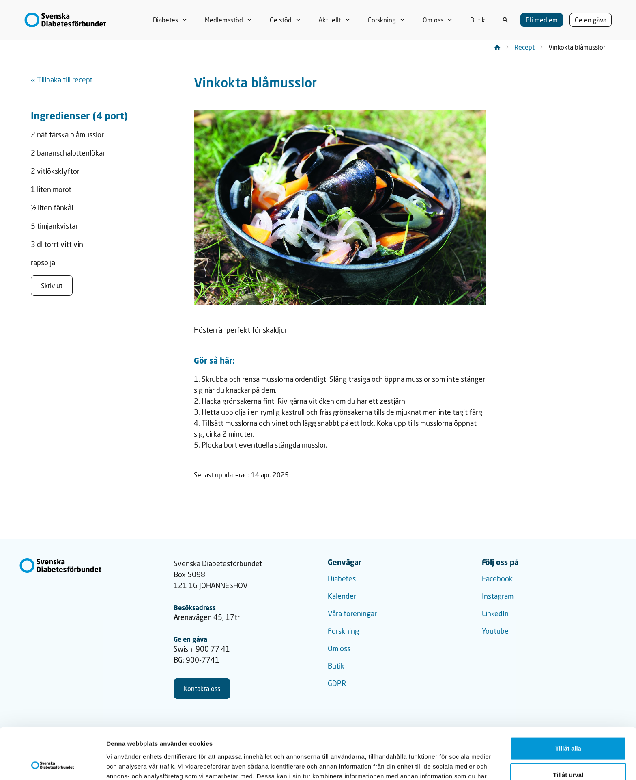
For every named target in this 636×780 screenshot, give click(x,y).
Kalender (342, 596)
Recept (524, 47)
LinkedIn (495, 613)
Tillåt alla (568, 700)
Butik (336, 665)
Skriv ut (51, 285)
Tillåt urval (568, 727)
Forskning (343, 630)
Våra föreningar (352, 613)
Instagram (498, 596)
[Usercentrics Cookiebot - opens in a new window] (52, 764)
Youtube (495, 630)
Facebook (497, 578)
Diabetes (342, 578)
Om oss (339, 648)
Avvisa (568, 753)
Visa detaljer (441, 763)
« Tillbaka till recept (61, 79)
